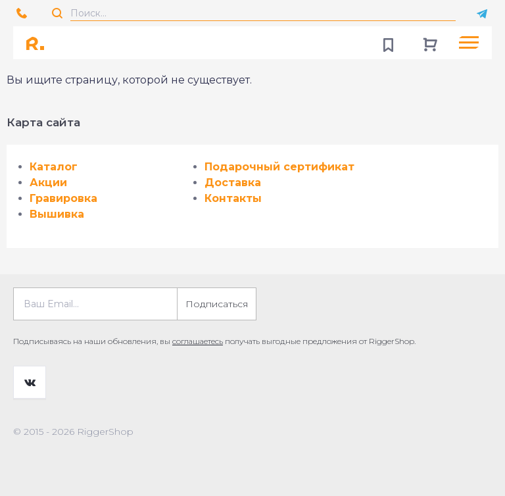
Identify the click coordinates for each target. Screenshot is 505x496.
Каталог (54, 167)
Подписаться (216, 304)
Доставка (232, 182)
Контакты (233, 198)
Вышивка (57, 214)
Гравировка (63, 198)
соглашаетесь (197, 341)
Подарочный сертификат (279, 167)
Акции (48, 182)
